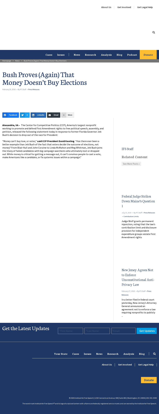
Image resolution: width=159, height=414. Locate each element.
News (77, 54)
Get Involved (124, 7)
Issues (61, 54)
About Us (106, 7)
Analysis (106, 54)
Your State (60, 353)
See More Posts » (131, 163)
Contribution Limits (131, 216)
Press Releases (33, 89)
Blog (119, 54)
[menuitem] (106, 7)
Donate (148, 54)
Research (90, 54)
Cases (48, 54)
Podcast (132, 54)
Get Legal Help (145, 7)
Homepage (6, 61)
